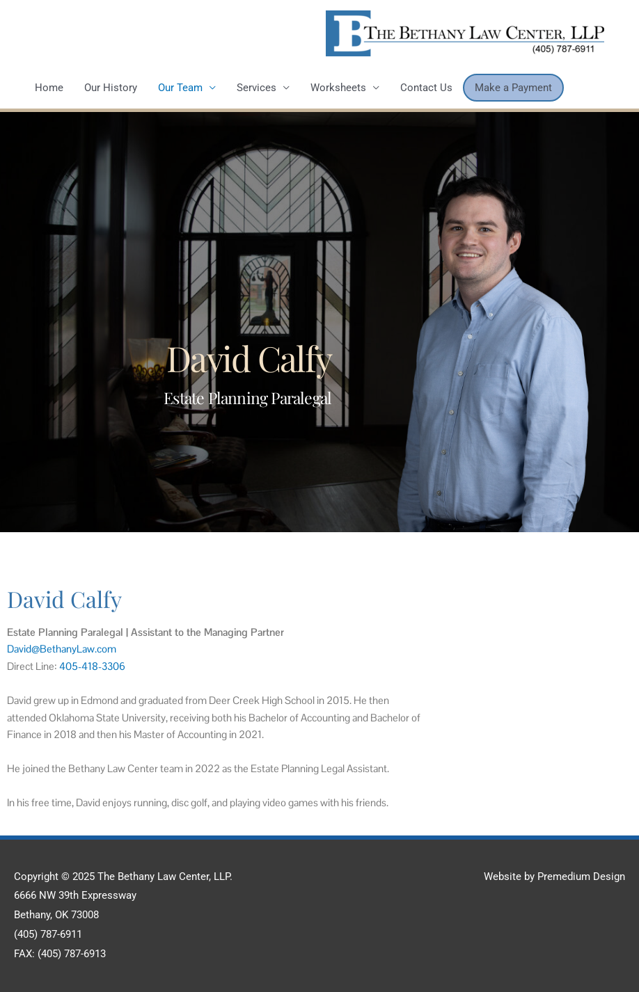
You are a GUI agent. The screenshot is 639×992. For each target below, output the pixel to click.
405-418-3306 (92, 666)
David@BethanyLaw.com (61, 648)
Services (256, 87)
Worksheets (338, 87)
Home (49, 87)
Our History (110, 87)
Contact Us (426, 87)
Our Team (180, 87)
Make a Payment (513, 87)
